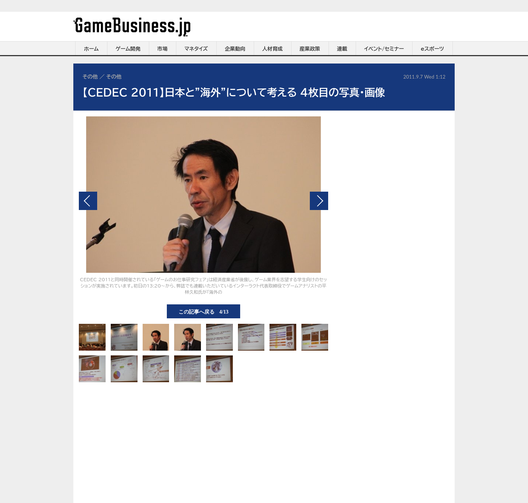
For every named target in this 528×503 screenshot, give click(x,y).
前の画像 (88, 201)
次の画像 (319, 201)
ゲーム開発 (127, 48)
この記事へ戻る (203, 311)
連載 (342, 48)
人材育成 (272, 48)
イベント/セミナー (384, 48)
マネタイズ (196, 48)
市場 (162, 48)
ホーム (91, 48)
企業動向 (235, 48)
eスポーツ (432, 48)
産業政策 (310, 48)
